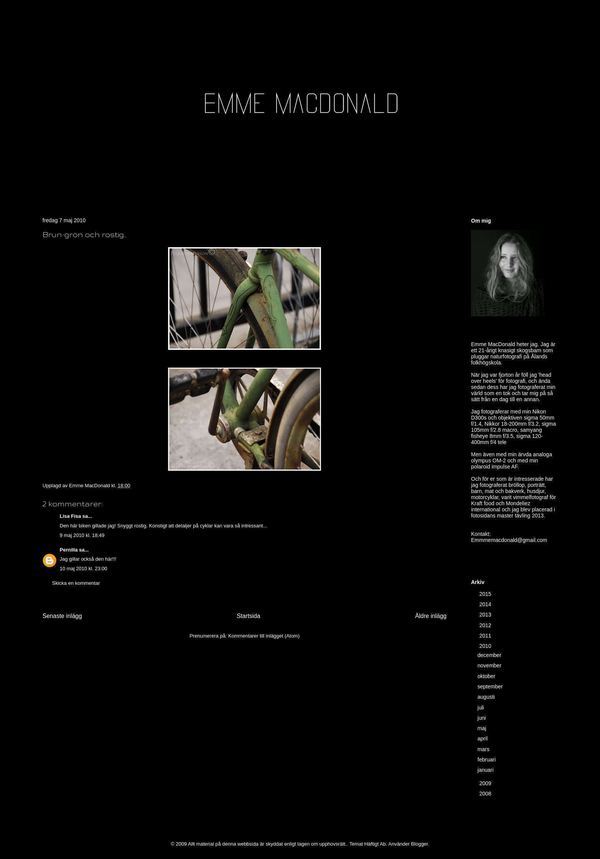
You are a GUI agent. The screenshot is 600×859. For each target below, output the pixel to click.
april (483, 738)
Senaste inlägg (62, 616)
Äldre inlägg (431, 616)
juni (483, 718)
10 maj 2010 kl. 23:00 (83, 568)
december (490, 655)
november (490, 665)
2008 (486, 794)
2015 (486, 594)
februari (487, 760)
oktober (487, 676)
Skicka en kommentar (76, 583)
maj (483, 728)
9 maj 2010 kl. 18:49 (82, 535)
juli (482, 707)
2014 (486, 604)
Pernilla (69, 550)
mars (484, 749)
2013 (486, 615)
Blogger (419, 844)
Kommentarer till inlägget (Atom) (263, 636)
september (491, 686)
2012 (486, 625)
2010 (486, 646)
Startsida (249, 616)
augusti (487, 697)
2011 (486, 636)
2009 (486, 783)
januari (486, 770)
